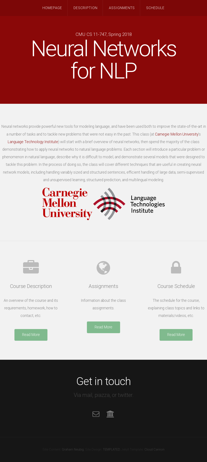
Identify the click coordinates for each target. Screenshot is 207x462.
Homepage (52, 8)
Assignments (122, 8)
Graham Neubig (73, 449)
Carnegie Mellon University (176, 134)
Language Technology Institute (33, 142)
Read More (31, 335)
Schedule (155, 8)
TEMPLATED (111, 449)
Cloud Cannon (154, 449)
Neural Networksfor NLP (103, 60)
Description (85, 8)
